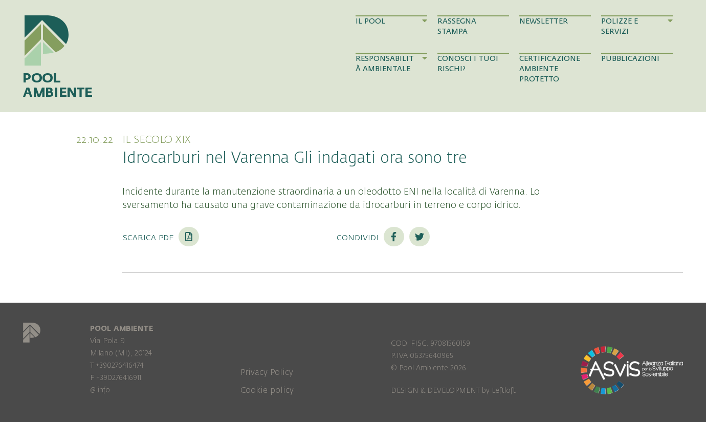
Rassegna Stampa (456, 26)
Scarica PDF (160, 237)
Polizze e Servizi (637, 26)
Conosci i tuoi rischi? (467, 63)
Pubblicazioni (630, 58)
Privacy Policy (266, 372)
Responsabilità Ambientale (391, 63)
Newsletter (543, 21)
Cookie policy (267, 390)
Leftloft (504, 390)
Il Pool (391, 21)
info (104, 390)
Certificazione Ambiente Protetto (549, 69)
